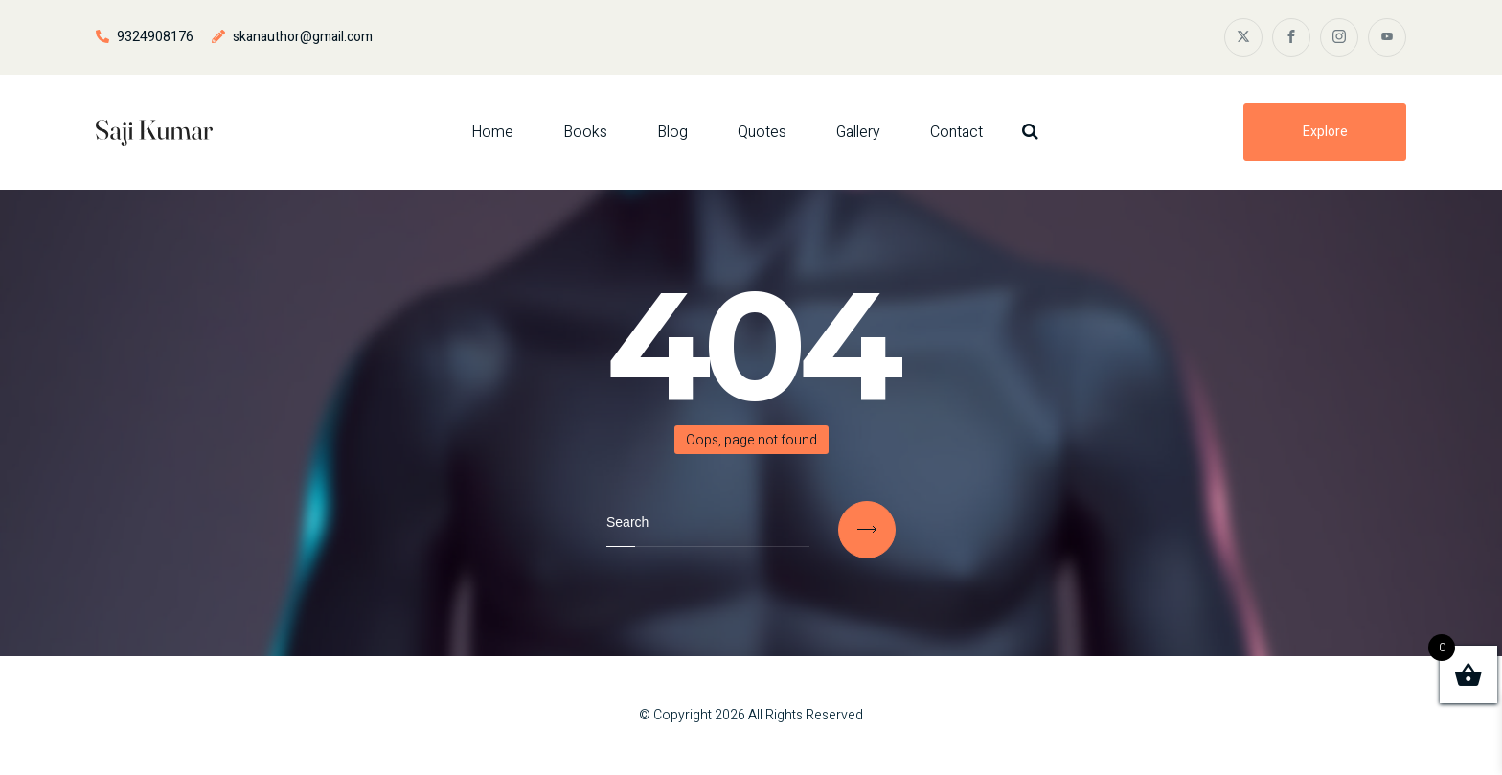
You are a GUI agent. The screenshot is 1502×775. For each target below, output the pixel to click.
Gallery (858, 132)
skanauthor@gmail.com (303, 37)
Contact (956, 132)
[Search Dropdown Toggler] (1030, 132)
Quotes (762, 132)
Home (492, 132)
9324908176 (155, 37)
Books (585, 132)
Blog (672, 132)
